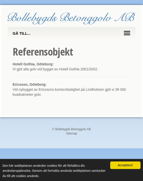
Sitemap (71, 133)
